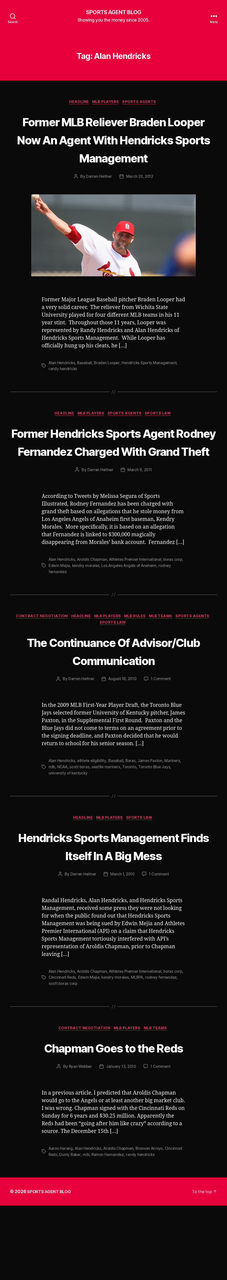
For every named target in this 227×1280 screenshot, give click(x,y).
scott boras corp (84, 1057)
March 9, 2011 (140, 507)
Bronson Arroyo (152, 1223)
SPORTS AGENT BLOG (113, 12)
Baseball (86, 382)
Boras (133, 817)
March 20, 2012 (140, 195)
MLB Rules (137, 654)
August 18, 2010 (122, 735)
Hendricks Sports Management (153, 382)
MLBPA (150, 1052)
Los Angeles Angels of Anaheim (142, 602)
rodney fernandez (65, 608)
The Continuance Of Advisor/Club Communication (113, 698)
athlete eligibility (93, 817)
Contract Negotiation (37, 654)
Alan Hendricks (62, 382)
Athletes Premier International (138, 596)
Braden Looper (109, 382)
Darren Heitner (98, 195)
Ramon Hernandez (128, 1229)
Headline (77, 103)
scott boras (81, 823)
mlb (52, 823)
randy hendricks (63, 387)
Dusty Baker (89, 1229)
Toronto (132, 823)
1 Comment (162, 735)
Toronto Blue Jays (158, 823)
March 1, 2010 (122, 949)
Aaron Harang (61, 1223)
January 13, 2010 (121, 1141)
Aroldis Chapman (93, 596)
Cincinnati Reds (73, 1052)
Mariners (176, 817)
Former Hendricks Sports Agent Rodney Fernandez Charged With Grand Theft (113, 469)
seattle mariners (108, 823)
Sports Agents (142, 103)
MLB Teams (165, 654)
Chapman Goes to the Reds (113, 1121)
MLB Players (106, 103)
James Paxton (153, 817)
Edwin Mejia (70, 602)
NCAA (63, 823)
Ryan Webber (79, 1141)
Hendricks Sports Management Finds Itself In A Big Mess (113, 911)
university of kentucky (69, 829)
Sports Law (161, 433)
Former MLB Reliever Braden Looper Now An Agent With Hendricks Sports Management (113, 149)
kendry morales (97, 602)
